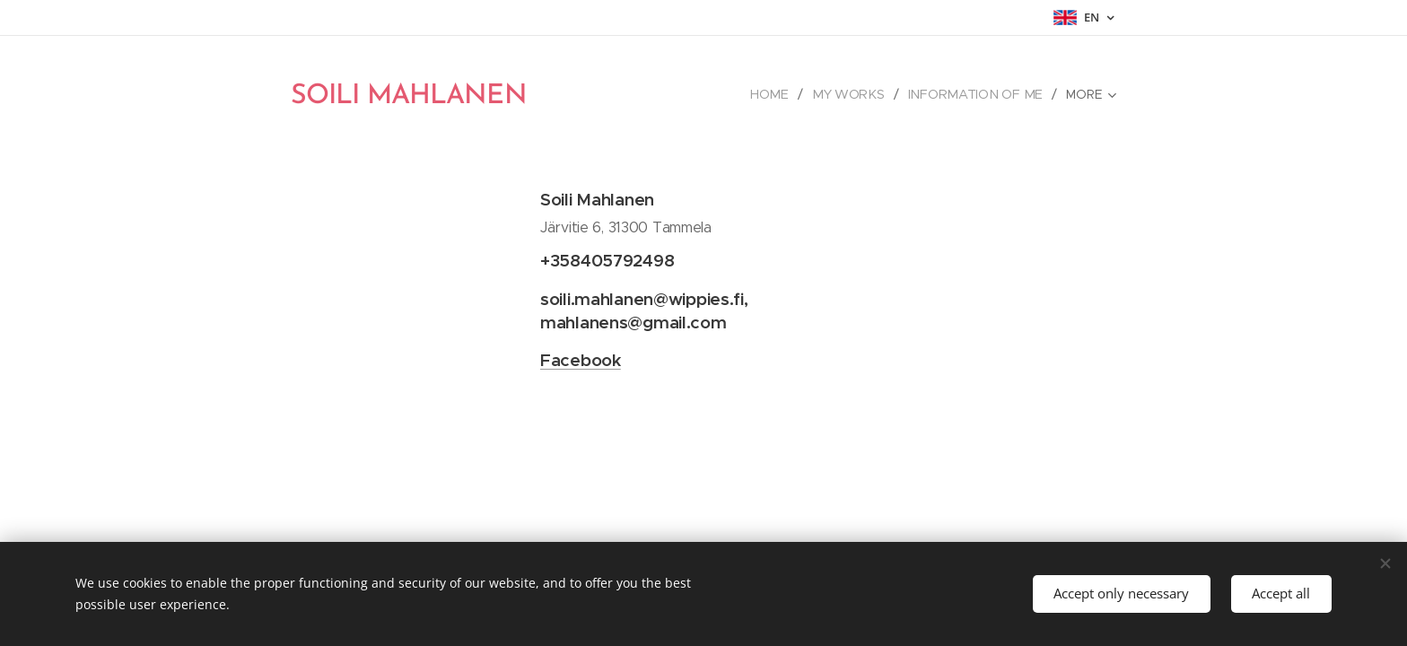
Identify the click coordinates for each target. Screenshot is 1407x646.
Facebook (580, 360)
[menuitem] (781, 94)
